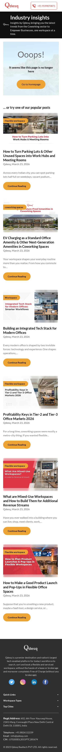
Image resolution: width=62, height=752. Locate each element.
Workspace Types (31, 700)
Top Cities (31, 706)
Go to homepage (31, 84)
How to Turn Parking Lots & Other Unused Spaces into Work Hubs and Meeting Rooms (29, 155)
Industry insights (29, 17)
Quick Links (31, 694)
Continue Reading (17, 186)
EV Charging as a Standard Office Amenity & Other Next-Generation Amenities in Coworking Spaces (28, 242)
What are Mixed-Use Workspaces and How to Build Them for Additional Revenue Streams (30, 501)
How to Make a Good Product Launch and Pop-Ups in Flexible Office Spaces (30, 587)
